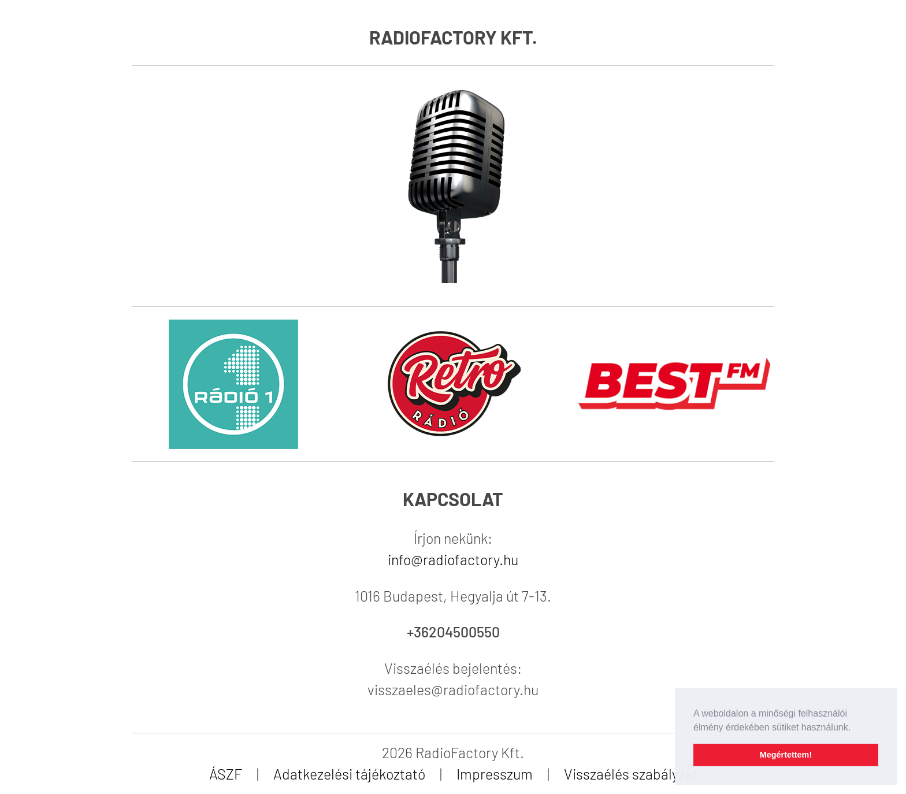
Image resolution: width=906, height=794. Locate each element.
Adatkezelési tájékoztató (349, 773)
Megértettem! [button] (786, 754)
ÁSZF (225, 773)
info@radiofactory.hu (453, 559)
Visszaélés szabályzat (630, 773)
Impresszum (494, 773)
